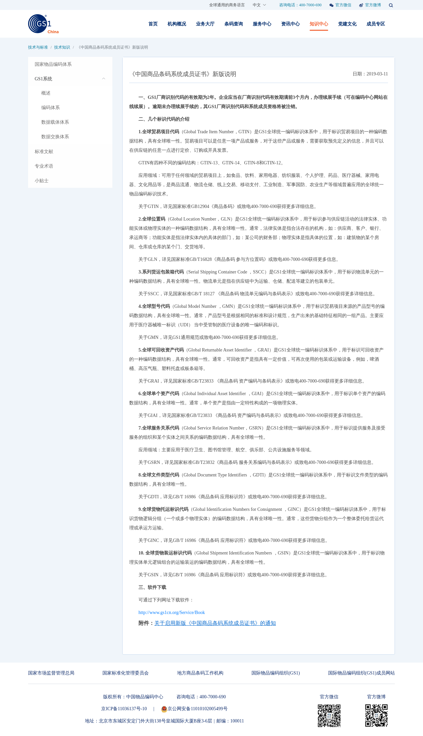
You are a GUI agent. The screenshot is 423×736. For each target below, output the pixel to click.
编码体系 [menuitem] (50, 107)
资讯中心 (290, 23)
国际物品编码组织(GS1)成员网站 (361, 673)
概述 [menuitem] (46, 93)
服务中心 (262, 23)
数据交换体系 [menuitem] (55, 136)
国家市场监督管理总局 (51, 673)
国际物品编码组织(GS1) (275, 673)
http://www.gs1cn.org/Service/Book (171, 612)
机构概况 (177, 23)
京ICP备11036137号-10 (124, 708)
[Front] (43, 24)
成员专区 (375, 23)
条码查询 (233, 23)
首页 (153, 23)
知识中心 (319, 23)
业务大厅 (205, 23)
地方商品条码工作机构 (200, 673)
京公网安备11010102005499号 (194, 708)
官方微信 (343, 5)
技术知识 (62, 47)
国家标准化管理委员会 (125, 673)
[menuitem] (70, 64)
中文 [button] (259, 5)
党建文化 (347, 23)
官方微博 (373, 5)
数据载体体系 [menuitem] (55, 122)
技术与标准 (38, 47)
